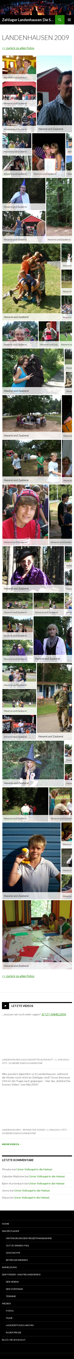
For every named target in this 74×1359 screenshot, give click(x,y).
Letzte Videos (22, 1006)
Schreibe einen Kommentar (25, 1063)
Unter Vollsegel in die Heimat (34, 1169)
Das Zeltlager (10, 1231)
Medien (6, 1303)
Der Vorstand (14, 1288)
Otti (4, 1063)
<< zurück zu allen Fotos (18, 48)
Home (5, 1223)
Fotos (9, 1310)
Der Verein (12, 1281)
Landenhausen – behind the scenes (23, 1129)
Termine (11, 1296)
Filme (9, 1317)
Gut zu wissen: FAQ (17, 1245)
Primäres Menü (69, 19)
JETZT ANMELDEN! (53, 1014)
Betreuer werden (17, 1260)
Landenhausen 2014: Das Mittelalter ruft (27, 1059)
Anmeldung (9, 1267)
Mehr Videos (12, 1144)
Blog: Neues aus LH (13, 1339)
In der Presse (13, 1332)
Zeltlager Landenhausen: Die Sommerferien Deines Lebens (28, 20)
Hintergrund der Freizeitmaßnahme (29, 1238)
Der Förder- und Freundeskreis (21, 1274)
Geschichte (13, 1252)
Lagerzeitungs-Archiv (20, 1325)
